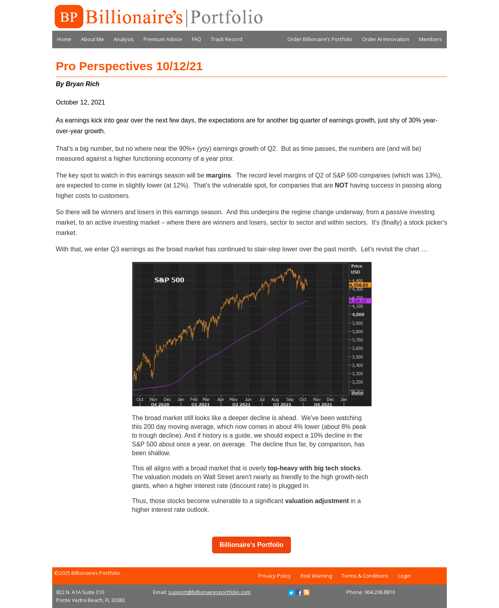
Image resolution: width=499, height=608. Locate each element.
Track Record (226, 39)
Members (430, 39)
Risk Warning (316, 575)
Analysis (124, 39)
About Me (92, 39)
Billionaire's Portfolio (251, 544)
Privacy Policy (274, 575)
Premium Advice (162, 39)
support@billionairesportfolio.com (209, 592)
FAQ (196, 39)
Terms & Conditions (365, 575)
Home (64, 39)
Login (404, 575)
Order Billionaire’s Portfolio (319, 39)
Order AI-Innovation (385, 39)
